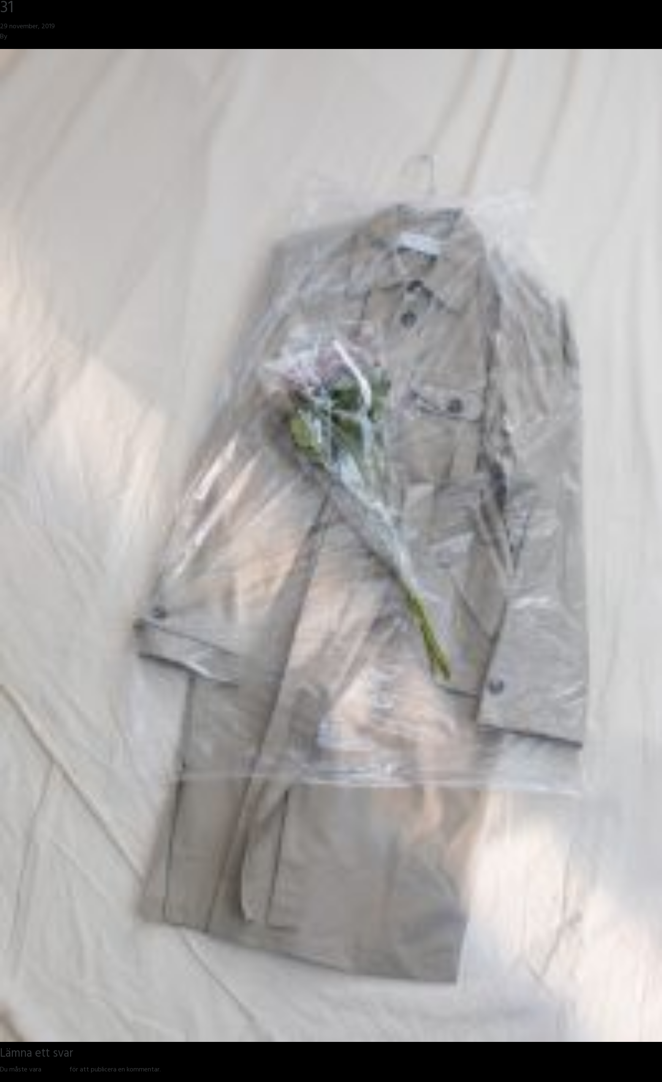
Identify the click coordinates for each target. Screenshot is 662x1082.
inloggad (55, 1070)
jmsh (15, 37)
